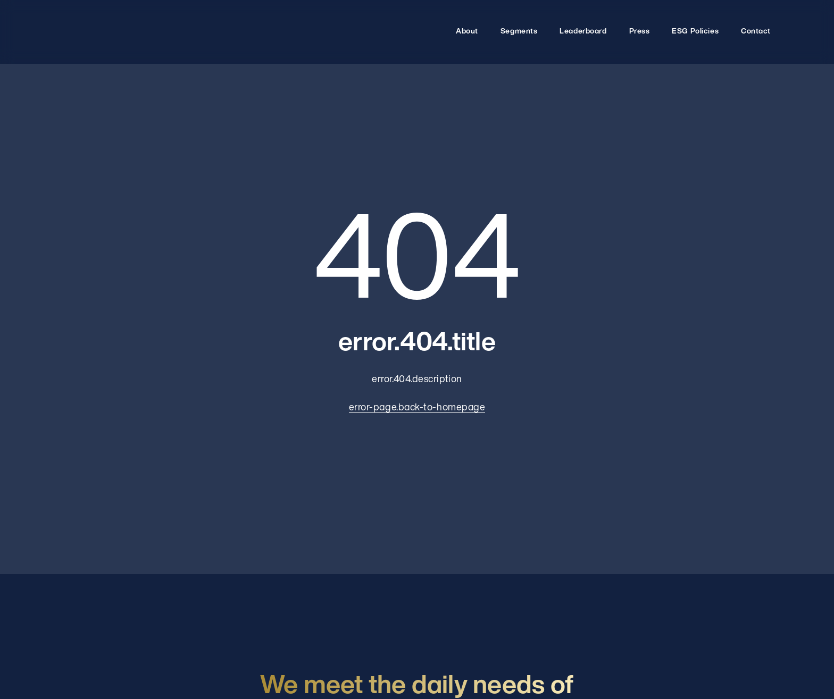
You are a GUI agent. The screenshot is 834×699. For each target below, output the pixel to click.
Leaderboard (583, 32)
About (467, 32)
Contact (756, 32)
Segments (519, 32)
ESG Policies (695, 32)
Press (639, 32)
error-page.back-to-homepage (417, 408)
